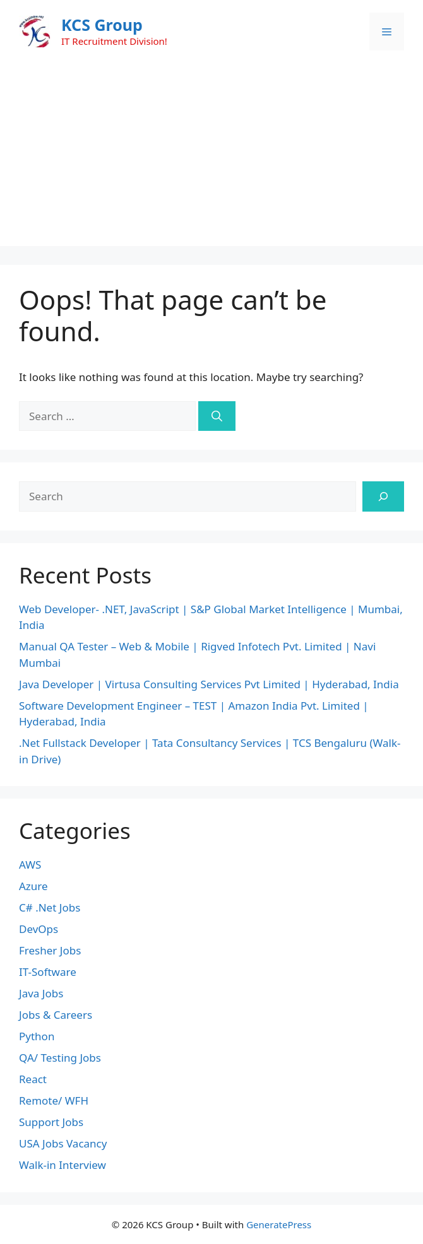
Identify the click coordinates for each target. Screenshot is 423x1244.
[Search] (216, 416)
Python (36, 1036)
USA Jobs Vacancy (63, 1143)
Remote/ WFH (53, 1100)
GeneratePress (278, 1224)
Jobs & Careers (55, 1014)
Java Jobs (41, 993)
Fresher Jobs (50, 950)
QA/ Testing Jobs (60, 1057)
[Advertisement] (211, 157)
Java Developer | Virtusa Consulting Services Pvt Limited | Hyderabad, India (209, 684)
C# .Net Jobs (49, 907)
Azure (33, 886)
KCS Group (102, 24)
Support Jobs (51, 1122)
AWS (30, 864)
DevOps (38, 929)
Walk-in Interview (62, 1165)
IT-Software (47, 972)
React (33, 1079)
